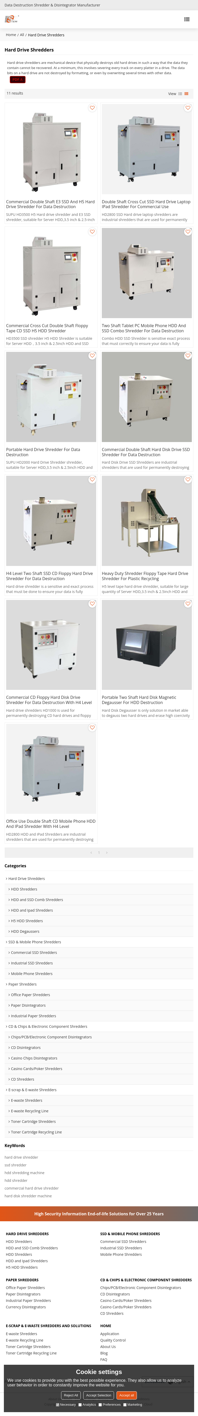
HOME (105, 1331)
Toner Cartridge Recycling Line (31, 1358)
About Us (108, 1351)
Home (11, 34)
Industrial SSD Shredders (121, 1248)
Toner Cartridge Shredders (28, 1351)
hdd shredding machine (25, 1173)
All (22, 34)
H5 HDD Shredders (22, 1267)
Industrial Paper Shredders (28, 1301)
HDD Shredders (19, 1242)
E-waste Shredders (21, 1338)
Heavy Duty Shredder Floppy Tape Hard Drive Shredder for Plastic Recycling (145, 576)
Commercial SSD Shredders (123, 1242)
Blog (104, 1358)
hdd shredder (16, 1180)
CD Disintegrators (115, 1298)
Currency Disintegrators (26, 1307)
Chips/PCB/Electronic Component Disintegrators (140, 1292)
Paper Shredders (22, 1280)
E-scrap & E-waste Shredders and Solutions (49, 1331)
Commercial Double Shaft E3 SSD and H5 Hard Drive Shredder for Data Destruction (50, 204)
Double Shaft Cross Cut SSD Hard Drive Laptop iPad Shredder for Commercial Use (146, 204)
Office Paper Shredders (25, 1288)
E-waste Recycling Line (24, 1345)
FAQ (103, 1364)
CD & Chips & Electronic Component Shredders (135, 1282)
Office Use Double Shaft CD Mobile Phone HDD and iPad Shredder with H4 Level (51, 824)
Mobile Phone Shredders (121, 1254)
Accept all (126, 1395)
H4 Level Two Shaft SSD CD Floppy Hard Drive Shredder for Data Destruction (49, 576)
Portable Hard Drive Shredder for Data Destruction (43, 452)
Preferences (109, 1404)
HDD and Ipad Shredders (27, 1261)
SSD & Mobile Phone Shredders (130, 1234)
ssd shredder (16, 1165)
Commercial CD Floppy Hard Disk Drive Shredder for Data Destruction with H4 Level (49, 700)
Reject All (71, 1395)
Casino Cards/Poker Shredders (126, 1305)
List (180, 93)
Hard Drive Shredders (27, 1234)
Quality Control (113, 1345)
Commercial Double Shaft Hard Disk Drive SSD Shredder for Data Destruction (146, 452)
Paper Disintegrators (23, 1294)
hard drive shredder (21, 1157)
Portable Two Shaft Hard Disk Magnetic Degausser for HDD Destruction (139, 700)
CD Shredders (111, 1318)
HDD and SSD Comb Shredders (32, 1248)
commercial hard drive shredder (32, 1188)
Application (109, 1338)
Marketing (132, 1404)
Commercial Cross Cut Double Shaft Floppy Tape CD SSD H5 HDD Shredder (47, 328)
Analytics (87, 1404)
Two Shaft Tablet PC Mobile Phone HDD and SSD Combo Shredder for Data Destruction (144, 328)
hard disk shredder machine (28, 1196)
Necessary (66, 1404)
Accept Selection (98, 1395)
